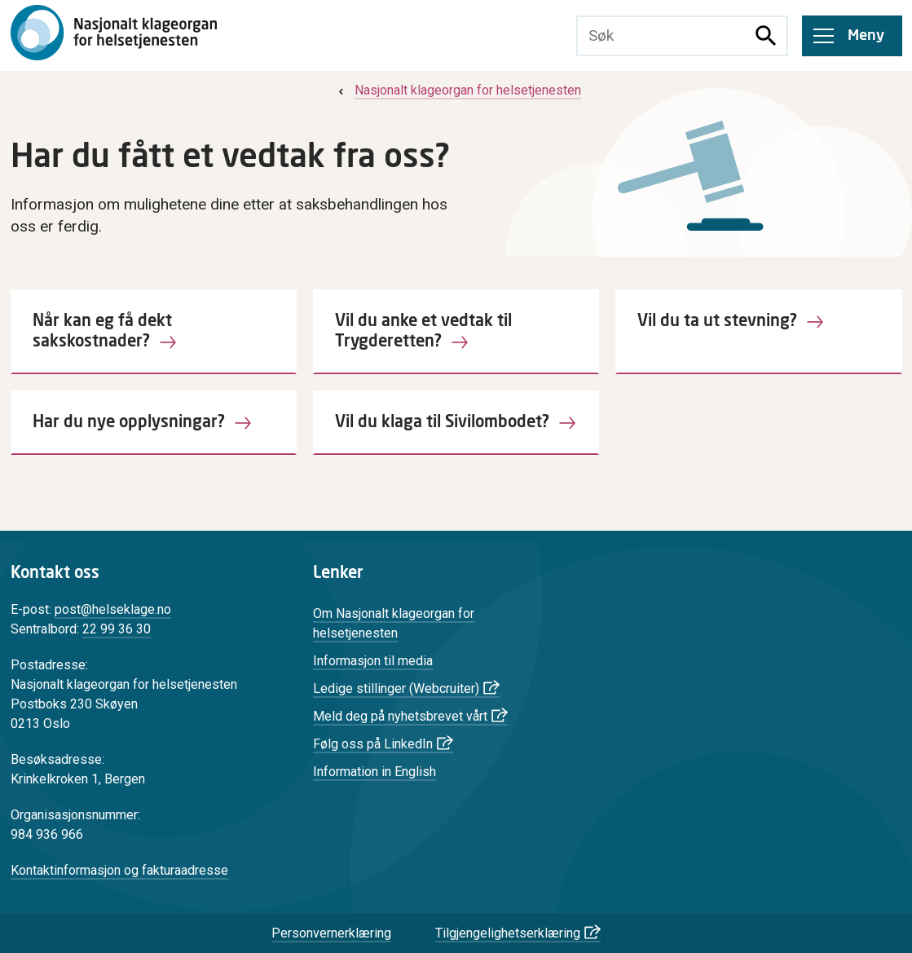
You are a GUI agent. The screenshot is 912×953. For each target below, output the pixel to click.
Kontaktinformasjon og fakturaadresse (119, 870)
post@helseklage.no (113, 609)
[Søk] (766, 36)
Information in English (374, 771)
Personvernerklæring (331, 933)
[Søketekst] (662, 36)
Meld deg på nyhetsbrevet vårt (400, 716)
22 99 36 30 (116, 629)
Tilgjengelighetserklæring (507, 933)
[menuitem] (458, 90)
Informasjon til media (373, 660)
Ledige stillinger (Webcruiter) (396, 688)
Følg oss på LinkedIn (373, 744)
